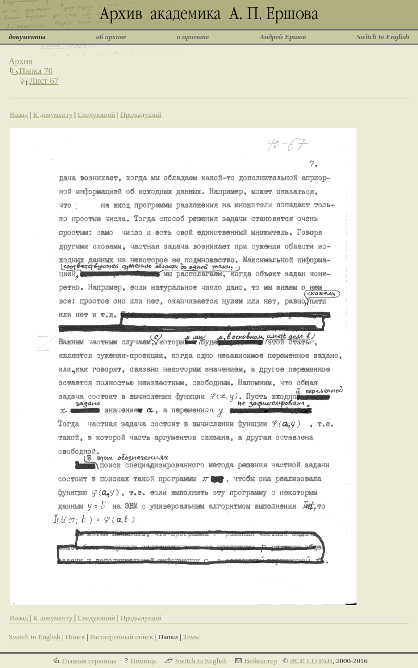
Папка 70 (36, 71)
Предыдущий (141, 114)
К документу (52, 114)
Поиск (75, 637)
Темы (191, 637)
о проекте (193, 37)
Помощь (143, 661)
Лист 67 (44, 80)
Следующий (96, 114)
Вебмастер (260, 661)
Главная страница (89, 661)
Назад (19, 114)
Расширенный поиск (121, 637)
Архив (21, 61)
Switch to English (382, 37)
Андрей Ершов (283, 37)
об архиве (111, 37)
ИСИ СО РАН (311, 661)
